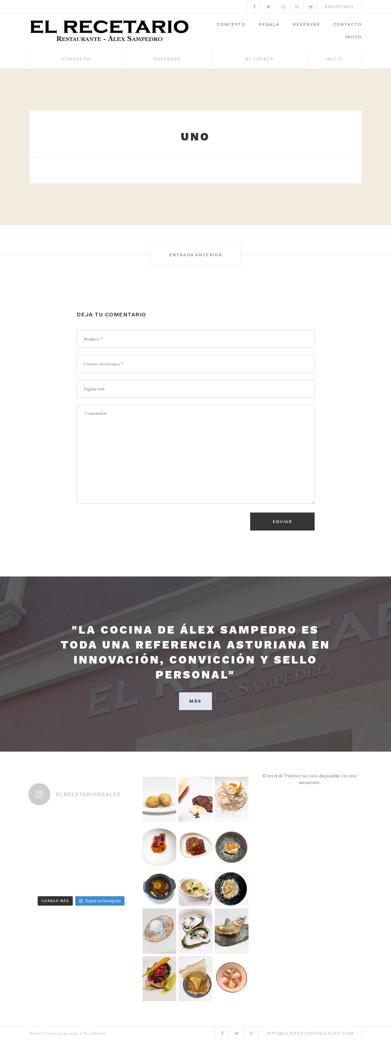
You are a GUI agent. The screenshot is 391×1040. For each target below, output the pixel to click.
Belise (36, 1033)
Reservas (306, 24)
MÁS (195, 701)
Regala (268, 24)
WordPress (94, 1033)
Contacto (347, 24)
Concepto (231, 24)
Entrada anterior (195, 254)
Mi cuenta (259, 59)
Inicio (353, 36)
